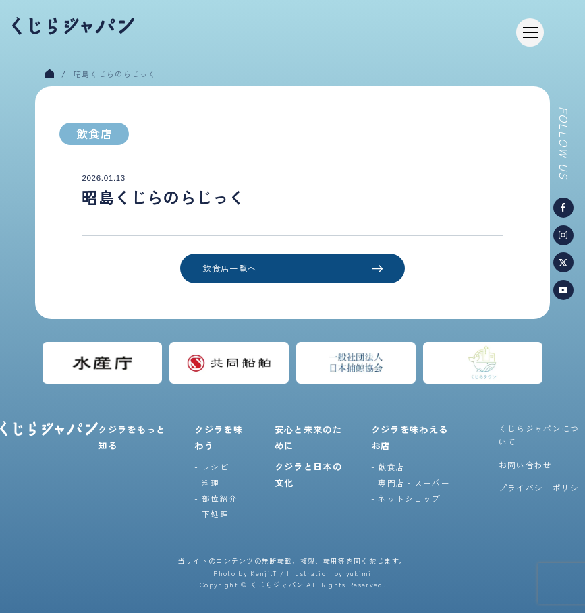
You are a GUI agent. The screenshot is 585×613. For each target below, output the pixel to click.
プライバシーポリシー (539, 493)
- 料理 (206, 482)
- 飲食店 (388, 466)
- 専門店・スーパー (410, 482)
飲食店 (94, 133)
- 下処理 (211, 513)
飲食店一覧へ (292, 268)
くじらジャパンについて (539, 434)
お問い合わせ (526, 464)
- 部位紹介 (216, 498)
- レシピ (211, 466)
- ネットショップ (406, 498)
